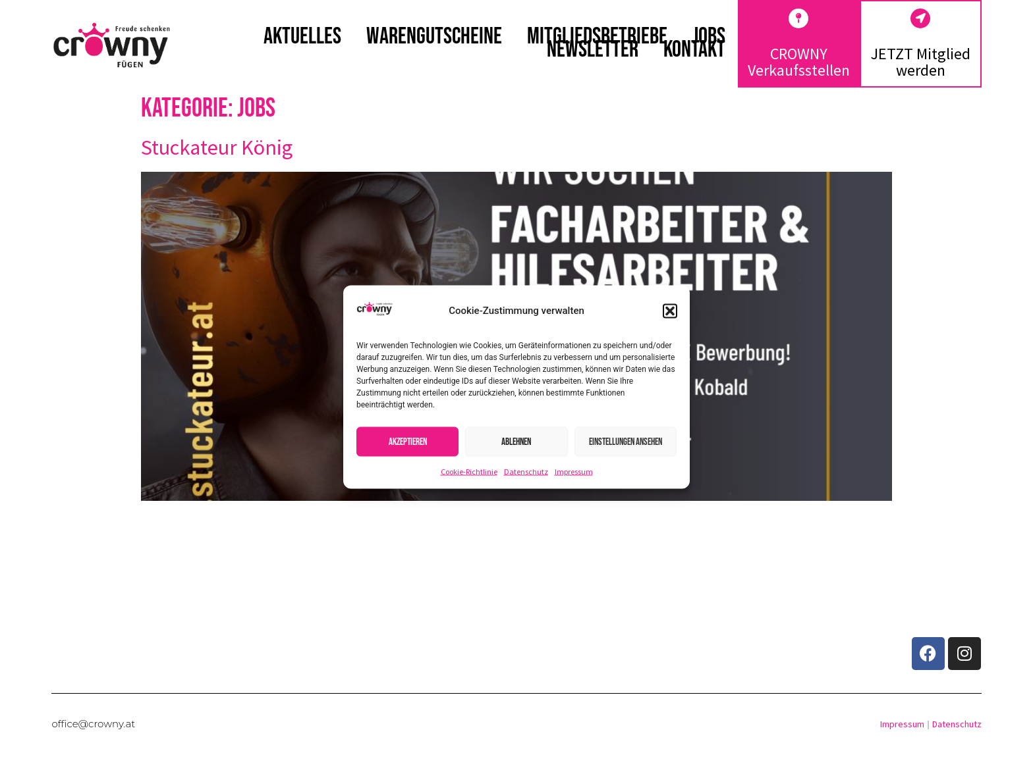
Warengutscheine (434, 36)
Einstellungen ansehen (625, 441)
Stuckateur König (217, 147)
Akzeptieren (408, 441)
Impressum (574, 472)
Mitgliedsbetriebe (597, 36)
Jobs (708, 36)
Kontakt (694, 50)
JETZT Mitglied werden (920, 61)
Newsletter (592, 50)
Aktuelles (302, 36)
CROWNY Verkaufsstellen (799, 61)
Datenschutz (526, 472)
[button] (670, 310)
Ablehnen (516, 441)
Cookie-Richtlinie (469, 472)
